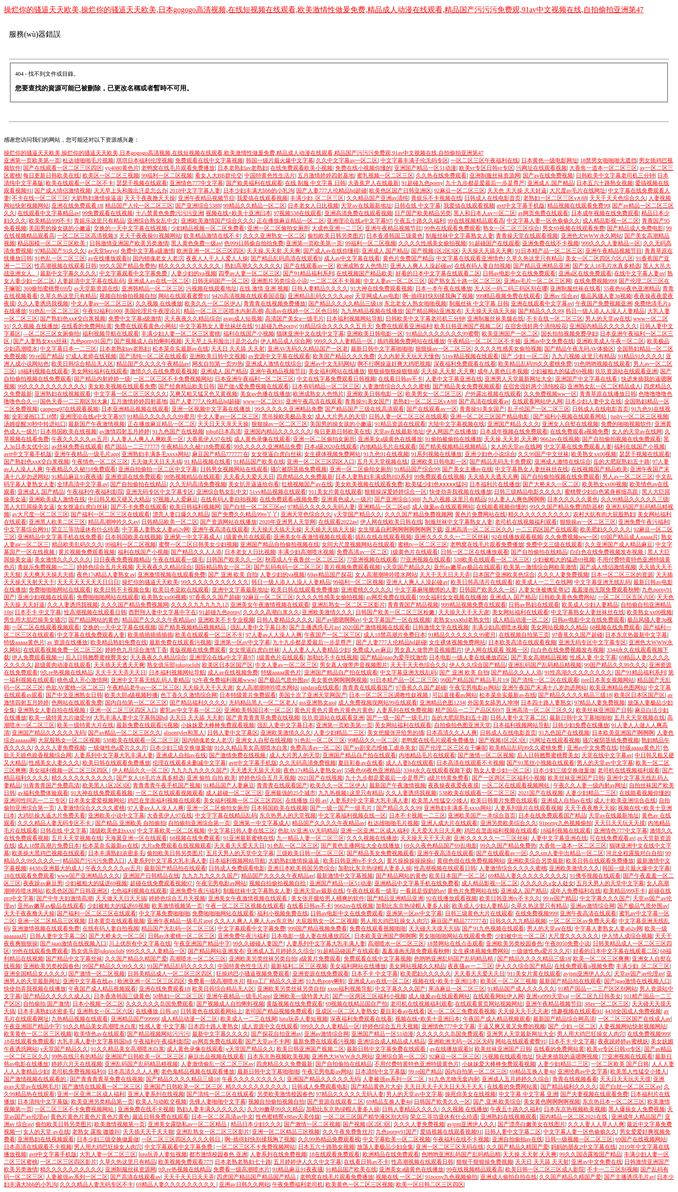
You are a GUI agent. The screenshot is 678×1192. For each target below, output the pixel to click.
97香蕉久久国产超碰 (214, 597)
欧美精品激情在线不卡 (212, 235)
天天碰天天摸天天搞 (434, 928)
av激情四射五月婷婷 (124, 431)
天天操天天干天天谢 (463, 612)
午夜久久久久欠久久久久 (253, 1079)
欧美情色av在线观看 (99, 1034)
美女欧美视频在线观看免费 (122, 386)
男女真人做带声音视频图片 (428, 650)
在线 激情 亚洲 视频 (264, 288)
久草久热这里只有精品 (534, 258)
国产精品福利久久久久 (198, 702)
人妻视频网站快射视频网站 (632, 1026)
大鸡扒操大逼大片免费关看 (51, 815)
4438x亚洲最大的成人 (55, 868)
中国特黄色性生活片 (269, 175)
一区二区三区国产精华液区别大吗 (365, 1116)
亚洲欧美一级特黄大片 (301, 996)
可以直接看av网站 (454, 695)
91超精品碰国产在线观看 (348, 951)
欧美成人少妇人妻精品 (590, 604)
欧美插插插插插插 (150, 635)
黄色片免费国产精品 (408, 258)
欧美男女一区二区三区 (433, 394)
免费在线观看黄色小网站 (145, 326)
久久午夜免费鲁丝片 (348, 1131)
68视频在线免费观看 (614, 627)
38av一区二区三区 (606, 1003)
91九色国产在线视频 (178, 431)
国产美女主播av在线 (467, 469)
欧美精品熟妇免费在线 (118, 642)
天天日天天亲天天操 (223, 424)
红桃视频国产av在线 (307, 484)
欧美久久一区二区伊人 (213, 303)
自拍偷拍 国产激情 (46, 1003)
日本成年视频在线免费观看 (605, 213)
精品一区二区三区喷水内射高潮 (223, 311)
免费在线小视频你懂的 (363, 168)
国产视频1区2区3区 (435, 251)
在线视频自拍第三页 (524, 635)
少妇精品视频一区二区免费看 (207, 228)
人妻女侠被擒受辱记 (543, 589)
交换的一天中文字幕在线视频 (131, 228)
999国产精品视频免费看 (317, 928)
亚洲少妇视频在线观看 (45, 597)
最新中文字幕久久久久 (68, 273)
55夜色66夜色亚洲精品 (632, 288)
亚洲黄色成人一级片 (346, 499)
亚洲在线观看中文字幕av (542, 303)
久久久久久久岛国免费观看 (160, 1003)
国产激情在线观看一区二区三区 (101, 1086)
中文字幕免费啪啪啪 (164, 913)
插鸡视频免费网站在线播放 (411, 341)
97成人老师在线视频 (90, 356)
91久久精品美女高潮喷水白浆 (251, 747)
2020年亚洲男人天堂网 (287, 522)
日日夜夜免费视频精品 (122, 559)
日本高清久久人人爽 (451, 732)
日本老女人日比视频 (313, 205)
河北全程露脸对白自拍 (634, 853)
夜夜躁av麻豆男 (42, 883)
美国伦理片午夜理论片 (152, 311)
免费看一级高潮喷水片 (216, 981)
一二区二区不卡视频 (335, 281)
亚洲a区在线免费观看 (585, 273)
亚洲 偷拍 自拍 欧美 (211, 778)
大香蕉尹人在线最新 (373, 183)
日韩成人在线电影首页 (492, 198)
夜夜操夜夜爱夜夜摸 (453, 785)
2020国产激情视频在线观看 (376, 627)
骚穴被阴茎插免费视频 (298, 469)
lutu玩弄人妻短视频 (303, 1019)
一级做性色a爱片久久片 (117, 747)
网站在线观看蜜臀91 (183, 296)
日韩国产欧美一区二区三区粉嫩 (395, 612)
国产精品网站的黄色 (93, 619)
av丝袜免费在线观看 (76, 446)
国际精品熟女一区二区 (223, 567)
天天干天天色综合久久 (617, 198)
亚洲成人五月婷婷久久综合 (281, 951)
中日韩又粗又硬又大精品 (119, 499)
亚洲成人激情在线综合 (273, 363)
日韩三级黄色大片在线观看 (479, 913)
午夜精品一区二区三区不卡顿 (484, 341)
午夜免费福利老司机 (297, 1184)
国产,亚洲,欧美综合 (497, 1101)
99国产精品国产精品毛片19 (474, 680)
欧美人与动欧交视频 (161, 1101)
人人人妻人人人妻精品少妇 (316, 650)
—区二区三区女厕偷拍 (51, 333)
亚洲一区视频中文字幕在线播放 (211, 409)
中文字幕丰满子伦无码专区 (414, 160)
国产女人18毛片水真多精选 (606, 266)
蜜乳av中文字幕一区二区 (190, 710)
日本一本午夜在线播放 (443, 288)
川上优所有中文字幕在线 (140, 943)
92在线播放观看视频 (517, 537)
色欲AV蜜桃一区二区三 (75, 687)
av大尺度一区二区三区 (40, 514)
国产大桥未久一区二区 (551, 484)
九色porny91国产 (91, 341)
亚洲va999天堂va (547, 996)
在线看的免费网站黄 (86, 326)
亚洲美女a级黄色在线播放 (390, 439)
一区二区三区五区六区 (626, 597)
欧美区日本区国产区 (227, 665)
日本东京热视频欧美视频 (278, 1056)
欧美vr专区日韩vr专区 (486, 168)
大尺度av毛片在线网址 (577, 190)
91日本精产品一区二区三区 (549, 251)
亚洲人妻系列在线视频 (156, 1094)
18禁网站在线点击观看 (455, 943)
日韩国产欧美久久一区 (234, 559)
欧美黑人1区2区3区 (106, 785)
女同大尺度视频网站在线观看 (358, 544)
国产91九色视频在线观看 (493, 928)
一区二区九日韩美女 (595, 996)
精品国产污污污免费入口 (94, 860)
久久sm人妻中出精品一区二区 (566, 853)
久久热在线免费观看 (441, 175)
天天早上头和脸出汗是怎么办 (130, 190)
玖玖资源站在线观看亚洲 (626, 371)
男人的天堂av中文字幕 (605, 763)
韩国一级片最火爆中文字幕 (280, 160)
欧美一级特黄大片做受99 (60, 717)
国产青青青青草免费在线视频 (262, 717)
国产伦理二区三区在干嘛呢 (453, 747)
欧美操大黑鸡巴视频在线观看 (48, 853)
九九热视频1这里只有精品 (350, 793)
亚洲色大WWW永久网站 (591, 235)
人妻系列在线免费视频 (404, 710)
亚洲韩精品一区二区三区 (152, 288)
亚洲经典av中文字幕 (582, 1071)
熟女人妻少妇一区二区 (502, 770)
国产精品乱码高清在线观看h (285, 258)
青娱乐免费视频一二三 (45, 567)
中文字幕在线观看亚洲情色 (470, 258)
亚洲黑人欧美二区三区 (57, 522)
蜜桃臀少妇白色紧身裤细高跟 (602, 491)
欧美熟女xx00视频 (593, 454)
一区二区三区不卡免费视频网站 (172, 379)
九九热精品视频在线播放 (372, 311)
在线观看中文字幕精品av (48, 213)
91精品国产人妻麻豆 (228, 785)
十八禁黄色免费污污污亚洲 (169, 213)
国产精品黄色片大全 (376, 1086)
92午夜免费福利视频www (223, 680)
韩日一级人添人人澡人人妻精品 (605, 311)
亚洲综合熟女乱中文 (152, 220)
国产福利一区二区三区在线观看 (110, 514)
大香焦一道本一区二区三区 (603, 168)
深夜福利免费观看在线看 (465, 363)
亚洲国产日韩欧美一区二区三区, (145, 1056)
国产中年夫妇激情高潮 (64, 898)
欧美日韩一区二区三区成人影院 (544, 1169)
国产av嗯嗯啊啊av (337, 619)
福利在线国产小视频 (248, 333)
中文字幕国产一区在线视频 (396, 619)
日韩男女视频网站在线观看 (234, 469)
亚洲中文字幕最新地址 (240, 589)
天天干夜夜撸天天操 (149, 198)
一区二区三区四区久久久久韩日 (181, 1139)
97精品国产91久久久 (59, 251)
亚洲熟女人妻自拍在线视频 (52, 710)
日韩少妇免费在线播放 (580, 725)
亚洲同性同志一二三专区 (35, 800)
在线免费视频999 (595, 281)
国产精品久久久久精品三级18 (345, 303)
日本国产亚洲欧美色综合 (504, 574)
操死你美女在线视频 (470, 1094)
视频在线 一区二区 (399, 1177)
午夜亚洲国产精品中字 (202, 943)
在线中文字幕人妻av (639, 273)
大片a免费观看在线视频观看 (176, 845)
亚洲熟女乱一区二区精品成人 (604, 386)
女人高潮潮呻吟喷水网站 (386, 574)
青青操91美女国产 (367, 401)
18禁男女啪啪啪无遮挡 (608, 160)
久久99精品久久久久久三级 (635, 499)
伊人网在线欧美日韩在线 (391, 522)
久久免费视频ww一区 (550, 394)
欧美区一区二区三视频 (110, 175)
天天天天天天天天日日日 (88, 582)
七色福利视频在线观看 (139, 891)
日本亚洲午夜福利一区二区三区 (254, 379)
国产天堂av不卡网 (267, 1041)
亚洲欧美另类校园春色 (514, 943)
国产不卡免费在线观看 (139, 507)
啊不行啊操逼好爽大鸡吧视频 (394, 363)
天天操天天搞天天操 (490, 311)
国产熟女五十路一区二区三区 (464, 281)
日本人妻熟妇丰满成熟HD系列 (373, 476)
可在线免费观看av (611, 838)
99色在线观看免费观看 (452, 228)
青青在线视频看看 (574, 1079)
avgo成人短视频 (242, 318)
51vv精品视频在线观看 (470, 356)
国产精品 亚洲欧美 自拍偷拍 (130, 823)
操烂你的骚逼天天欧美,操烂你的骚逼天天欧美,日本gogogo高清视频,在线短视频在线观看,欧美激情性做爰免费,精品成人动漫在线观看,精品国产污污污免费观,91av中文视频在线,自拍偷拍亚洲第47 (324, 10)
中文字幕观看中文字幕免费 (134, 273)
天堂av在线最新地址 (366, 205)
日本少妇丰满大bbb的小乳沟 (258, 190)
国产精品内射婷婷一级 (102, 379)
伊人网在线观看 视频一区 (496, 650)
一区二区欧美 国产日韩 (620, 1064)
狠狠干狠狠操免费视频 (484, 1162)
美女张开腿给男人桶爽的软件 (327, 898)
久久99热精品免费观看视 (329, 1139)
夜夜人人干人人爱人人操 (217, 258)
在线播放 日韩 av (306, 800)
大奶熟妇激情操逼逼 (96, 198)
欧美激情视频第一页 (177, 906)
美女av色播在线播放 (265, 394)
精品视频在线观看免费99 (578, 205)
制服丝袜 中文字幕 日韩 (478, 303)
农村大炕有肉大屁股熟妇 (604, 514)
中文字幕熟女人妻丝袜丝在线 (216, 326)
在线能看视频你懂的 (501, 507)
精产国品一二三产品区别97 (469, 710)
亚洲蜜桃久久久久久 (366, 589)
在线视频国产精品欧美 (364, 273)
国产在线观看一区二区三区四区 (62, 168)
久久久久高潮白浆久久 (271, 612)
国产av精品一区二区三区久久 (124, 732)
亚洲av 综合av (560, 296)
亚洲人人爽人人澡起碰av (421, 266)
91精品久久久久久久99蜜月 (161, 416)
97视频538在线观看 (298, 213)
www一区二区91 (263, 401)
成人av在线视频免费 (233, 672)
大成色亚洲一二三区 (337, 228)
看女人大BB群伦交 (218, 175)
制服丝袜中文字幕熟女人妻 (459, 235)
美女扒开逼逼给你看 (253, 484)
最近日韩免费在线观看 (160, 1116)
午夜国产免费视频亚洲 (603, 303)
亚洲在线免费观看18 (76, 205)
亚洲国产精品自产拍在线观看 (341, 672)
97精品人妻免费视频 (599, 702)
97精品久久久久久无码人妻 (321, 507)
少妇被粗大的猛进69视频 (562, 371)
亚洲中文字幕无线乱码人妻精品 (150, 680)
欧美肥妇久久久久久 (605, 529)
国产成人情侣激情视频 (62, 190)
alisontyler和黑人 (184, 732)
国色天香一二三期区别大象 (74, 401)
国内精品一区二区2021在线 (574, 1116)
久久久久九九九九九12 (199, 604)
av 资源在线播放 (67, 642)
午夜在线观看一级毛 (178, 559)
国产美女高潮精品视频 (539, 657)
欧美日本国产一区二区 (457, 875)
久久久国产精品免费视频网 (418, 514)
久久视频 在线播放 (159, 303)
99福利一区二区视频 (166, 175)
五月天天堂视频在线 (382, 461)
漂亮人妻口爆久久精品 (181, 514)
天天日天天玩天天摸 (619, 823)
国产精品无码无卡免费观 (500, 461)
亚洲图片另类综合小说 (279, 281)
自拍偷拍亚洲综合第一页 (199, 823)
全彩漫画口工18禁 (34, 416)
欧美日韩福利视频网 (195, 507)
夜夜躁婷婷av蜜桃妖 (623, 1041)
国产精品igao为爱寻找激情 (393, 657)
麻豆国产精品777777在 (220, 454)
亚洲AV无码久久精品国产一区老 (307, 348)
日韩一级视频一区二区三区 (579, 1139)
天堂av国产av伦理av (639, 973)
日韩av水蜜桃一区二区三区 (181, 936)
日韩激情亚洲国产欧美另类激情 (129, 243)
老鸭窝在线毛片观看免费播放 (178, 168)
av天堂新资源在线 (96, 288)
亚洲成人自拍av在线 (181, 755)
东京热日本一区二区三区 (613, 1101)
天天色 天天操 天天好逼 (517, 190)
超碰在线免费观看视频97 (162, 883)
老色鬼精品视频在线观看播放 (197, 1071)
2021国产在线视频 (320, 778)
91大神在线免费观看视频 (381, 288)
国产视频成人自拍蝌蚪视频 (148, 341)
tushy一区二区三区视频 (639, 416)
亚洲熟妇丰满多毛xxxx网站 (155, 454)
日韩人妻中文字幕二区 (518, 717)
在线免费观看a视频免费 (579, 431)
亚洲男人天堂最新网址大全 (518, 379)
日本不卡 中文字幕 (38, 612)
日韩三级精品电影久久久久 (528, 491)
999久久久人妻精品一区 (610, 243)
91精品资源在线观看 (400, 424)
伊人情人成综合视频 (627, 936)
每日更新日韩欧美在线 (51, 175)
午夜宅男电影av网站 (474, 687)
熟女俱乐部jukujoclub (173, 665)
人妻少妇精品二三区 (339, 732)
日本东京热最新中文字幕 (636, 635)
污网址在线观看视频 (541, 168)
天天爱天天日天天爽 (436, 830)
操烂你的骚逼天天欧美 (150, 582)
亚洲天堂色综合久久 (306, 514)
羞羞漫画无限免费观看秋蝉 (605, 589)
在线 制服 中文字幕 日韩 (315, 183)
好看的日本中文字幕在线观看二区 (438, 273)
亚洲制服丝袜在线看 (575, 288)
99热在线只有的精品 (76, 1056)
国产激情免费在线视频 (238, 755)
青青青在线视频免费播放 (274, 303)
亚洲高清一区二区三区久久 (479, 529)
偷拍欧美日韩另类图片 (335, 235)
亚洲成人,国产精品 (550, 183)
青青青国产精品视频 (412, 604)
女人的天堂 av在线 (46, 1131)
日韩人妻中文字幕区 (232, 732)
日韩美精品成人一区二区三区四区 (171, 973)
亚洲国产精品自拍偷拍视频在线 (279, 544)
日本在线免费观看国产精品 (552, 815)
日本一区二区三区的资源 (622, 574)
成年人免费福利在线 (575, 891)
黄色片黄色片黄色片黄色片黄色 (333, 710)
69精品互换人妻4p (532, 1071)
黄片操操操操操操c (410, 860)
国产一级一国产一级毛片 (397, 717)
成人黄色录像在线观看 (262, 439)
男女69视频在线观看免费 (573, 228)
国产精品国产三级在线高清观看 (364, 409)
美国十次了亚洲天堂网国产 (313, 695)
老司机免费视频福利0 (78, 1071)
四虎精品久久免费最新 (304, 476)
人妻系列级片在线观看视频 (528, 808)
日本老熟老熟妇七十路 (243, 1162)
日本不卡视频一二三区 (417, 815)
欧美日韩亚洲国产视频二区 (468, 326)
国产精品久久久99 (540, 311)
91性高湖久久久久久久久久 (578, 672)
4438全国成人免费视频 (633, 1011)
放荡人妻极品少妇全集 (385, 1147)
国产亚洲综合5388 (197, 205)
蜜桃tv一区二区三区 (422, 544)
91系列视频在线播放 (436, 454)
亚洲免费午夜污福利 (643, 522)
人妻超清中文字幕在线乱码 (91, 281)
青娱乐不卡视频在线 (436, 198)
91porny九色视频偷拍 (565, 823)
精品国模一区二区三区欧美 (52, 243)
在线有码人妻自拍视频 (482, 266)
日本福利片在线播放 (494, 484)
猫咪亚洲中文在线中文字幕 (310, 333)
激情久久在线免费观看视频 (164, 371)
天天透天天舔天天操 (255, 770)
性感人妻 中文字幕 (593, 657)
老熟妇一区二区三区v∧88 (555, 198)
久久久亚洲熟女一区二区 (274, 235)
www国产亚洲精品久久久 (88, 875)
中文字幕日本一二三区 (68, 348)
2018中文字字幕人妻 (195, 190)
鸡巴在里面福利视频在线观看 (164, 800)
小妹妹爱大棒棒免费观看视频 (217, 725)
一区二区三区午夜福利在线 (484, 160)
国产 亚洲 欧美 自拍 (233, 574)
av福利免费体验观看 (42, 793)
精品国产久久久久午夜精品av (152, 363)
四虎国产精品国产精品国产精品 (257, 1177)
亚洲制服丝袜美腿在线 (495, 318)
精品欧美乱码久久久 (77, 544)
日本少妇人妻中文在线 (593, 401)
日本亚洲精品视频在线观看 (135, 409)
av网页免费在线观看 (543, 213)
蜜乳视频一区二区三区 (385, 175)
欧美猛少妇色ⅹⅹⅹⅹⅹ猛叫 (436, 484)
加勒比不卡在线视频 (332, 657)
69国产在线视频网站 (640, 1139)
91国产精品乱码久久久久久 (181, 966)
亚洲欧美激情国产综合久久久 (217, 220)
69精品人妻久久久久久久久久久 (527, 875)
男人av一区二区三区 (627, 476)
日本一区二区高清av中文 (222, 1116)
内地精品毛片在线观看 (388, 446)
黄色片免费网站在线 (480, 514)
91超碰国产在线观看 (494, 243)
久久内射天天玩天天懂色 (409, 356)
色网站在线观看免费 (76, 702)
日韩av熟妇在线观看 (533, 604)
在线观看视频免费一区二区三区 (62, 650)
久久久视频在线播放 (372, 838)
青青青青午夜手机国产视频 (167, 785)
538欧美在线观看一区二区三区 (491, 559)
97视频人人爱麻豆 (175, 499)
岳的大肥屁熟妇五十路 (621, 461)
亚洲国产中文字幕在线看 (587, 379)
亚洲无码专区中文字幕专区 (160, 491)
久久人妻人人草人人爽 (596, 1124)
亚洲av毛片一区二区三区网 (537, 281)
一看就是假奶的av (422, 891)
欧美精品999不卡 (50, 220)
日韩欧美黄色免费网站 (567, 597)
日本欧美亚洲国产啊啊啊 (623, 732)
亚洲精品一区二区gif (383, 507)
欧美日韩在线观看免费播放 (305, 589)
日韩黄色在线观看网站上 (211, 1011)
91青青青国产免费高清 (51, 785)
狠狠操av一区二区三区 (443, 348)
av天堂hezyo (103, 251)
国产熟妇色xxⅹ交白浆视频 (72, 318)
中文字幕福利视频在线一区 (352, 815)
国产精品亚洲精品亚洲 (541, 266)
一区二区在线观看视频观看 (46, 627)
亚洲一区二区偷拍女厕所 (278, 228)
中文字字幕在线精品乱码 (226, 815)
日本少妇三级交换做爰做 (181, 747)
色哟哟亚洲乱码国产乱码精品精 (454, 958)
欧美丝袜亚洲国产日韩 (604, 710)
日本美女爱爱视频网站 (96, 800)
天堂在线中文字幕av (606, 755)
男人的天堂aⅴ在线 (607, 318)
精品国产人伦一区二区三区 (139, 205)
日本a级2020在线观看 (330, 446)
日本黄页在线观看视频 (116, 921)
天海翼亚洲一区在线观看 (136, 838)
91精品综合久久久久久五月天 (335, 326)
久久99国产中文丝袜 (543, 454)
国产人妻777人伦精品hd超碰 (331, 190)
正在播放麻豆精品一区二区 (290, 220)
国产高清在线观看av (484, 401)
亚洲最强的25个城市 (290, 793)
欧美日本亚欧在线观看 (181, 589)
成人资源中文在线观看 (270, 1026)
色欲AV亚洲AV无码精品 (308, 830)
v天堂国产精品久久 (358, 514)
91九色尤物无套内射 (453, 1079)
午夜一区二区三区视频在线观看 (244, 906)
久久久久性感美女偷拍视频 (432, 243)
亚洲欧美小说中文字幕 (116, 815)
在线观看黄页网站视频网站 (489, 1003)
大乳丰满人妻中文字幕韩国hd (130, 717)
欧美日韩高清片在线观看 (482, 582)
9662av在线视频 (559, 439)
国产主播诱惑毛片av (314, 627)
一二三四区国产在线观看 (547, 529)
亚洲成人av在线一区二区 (158, 281)
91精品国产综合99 (416, 469)
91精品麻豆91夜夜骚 (76, 476)
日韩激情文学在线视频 (440, 627)
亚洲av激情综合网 (592, 906)
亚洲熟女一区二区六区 (105, 1011)
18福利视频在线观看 (42, 371)
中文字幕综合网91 (26, 529)
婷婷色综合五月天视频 (105, 567)
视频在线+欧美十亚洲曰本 (238, 213)
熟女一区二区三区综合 (511, 228)
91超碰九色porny (422, 183)
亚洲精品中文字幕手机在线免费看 (59, 537)
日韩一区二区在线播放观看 (474, 552)
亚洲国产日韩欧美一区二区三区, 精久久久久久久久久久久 (216, 1086)
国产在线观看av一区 (308, 266)
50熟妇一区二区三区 (178, 996)
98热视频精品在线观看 (192, 476)
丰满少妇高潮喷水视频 (306, 552)
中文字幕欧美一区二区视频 (171, 830)
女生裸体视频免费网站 (332, 454)
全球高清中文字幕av (82, 484)
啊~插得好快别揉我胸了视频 (438, 296)
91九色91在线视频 (386, 454)
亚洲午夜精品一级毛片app (86, 454)
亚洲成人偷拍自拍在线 (508, 1177)
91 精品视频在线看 (207, 461)
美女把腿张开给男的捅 (395, 732)
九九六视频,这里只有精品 (583, 356)
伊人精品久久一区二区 (140, 770)
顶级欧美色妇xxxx (112, 830)
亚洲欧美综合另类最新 (535, 860)
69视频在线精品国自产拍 (356, 1003)
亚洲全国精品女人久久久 (35, 973)
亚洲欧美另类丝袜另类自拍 (263, 958)
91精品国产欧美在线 (259, 461)
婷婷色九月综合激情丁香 (136, 650)
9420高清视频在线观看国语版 (248, 296)
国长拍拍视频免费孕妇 (569, 333)
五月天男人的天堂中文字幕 (240, 853)
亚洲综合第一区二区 (400, 1056)
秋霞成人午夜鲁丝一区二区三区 (304, 559)
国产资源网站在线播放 (228, 522)
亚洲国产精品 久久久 (513, 424)
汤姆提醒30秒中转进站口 (35, 424)
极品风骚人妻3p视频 (606, 296)
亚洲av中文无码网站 (329, 363)
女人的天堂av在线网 (637, 431)
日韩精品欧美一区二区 (169, 522)
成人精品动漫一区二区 (520, 619)
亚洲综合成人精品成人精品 (391, 1041)
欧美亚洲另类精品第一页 (102, 1101)
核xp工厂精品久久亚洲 (275, 981)
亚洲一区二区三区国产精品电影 (490, 416)
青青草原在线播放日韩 (608, 394)
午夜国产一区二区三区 (332, 635)
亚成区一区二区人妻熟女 (346, 1011)
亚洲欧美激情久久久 (327, 612)
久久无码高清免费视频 (198, 484)
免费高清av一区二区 (362, 552)
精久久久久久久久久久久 (190, 266)
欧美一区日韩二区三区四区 (430, 1184)
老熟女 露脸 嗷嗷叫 (96, 1131)
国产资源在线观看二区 (335, 1101)
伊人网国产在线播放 (451, 431)
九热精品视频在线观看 (79, 1019)
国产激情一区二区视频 (486, 755)
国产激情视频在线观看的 (35, 1079)
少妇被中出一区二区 (520, 936)
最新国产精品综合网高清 (564, 1019)
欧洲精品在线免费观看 (391, 1154)
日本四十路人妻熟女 (546, 702)
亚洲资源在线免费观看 (133, 476)
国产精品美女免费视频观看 (466, 386)
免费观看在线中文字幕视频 (209, 160)
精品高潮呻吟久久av (113, 522)
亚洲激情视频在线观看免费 (171, 574)
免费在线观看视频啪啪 (377, 928)
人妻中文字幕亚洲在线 (454, 379)
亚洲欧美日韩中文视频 (217, 356)
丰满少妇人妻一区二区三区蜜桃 (180, 333)
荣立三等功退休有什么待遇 (85, 529)
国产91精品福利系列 (308, 273)
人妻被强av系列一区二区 (394, 1079)
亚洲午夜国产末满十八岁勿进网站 (544, 687)
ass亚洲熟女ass (317, 702)
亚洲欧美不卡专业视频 (226, 619)
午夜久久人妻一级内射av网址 (589, 785)
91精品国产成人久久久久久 (521, 988)
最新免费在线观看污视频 (180, 642)
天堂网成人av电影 (377, 296)
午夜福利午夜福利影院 (95, 491)
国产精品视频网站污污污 (158, 1034)
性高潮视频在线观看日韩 (65, 266)
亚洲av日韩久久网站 (244, 1184)
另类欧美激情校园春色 (285, 1094)
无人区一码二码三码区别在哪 (511, 288)
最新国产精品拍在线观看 (175, 868)
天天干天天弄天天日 (120, 672)
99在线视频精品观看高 (476, 220)
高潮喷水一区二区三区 (396, 943)
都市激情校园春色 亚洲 (218, 1154)
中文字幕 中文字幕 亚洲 (528, 1094)
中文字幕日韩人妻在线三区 (241, 830)
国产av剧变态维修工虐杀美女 (379, 747)
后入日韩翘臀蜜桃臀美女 (96, 657)
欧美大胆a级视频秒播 (131, 695)
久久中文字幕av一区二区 (347, 160)
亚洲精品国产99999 (135, 1019)
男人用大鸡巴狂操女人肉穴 (394, 921)
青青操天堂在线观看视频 (527, 235)
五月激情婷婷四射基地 (326, 175)
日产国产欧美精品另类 (423, 213)
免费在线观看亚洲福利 (403, 326)
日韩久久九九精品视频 (518, 921)
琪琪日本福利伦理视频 (144, 160)
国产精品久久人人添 (196, 552)
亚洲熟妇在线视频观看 (62, 394)
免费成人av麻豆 (371, 650)
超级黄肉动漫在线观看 (62, 665)
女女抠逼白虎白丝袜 (276, 454)
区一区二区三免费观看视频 (461, 1011)
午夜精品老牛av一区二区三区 (143, 687)
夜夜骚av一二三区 (470, 966)
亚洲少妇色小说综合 (490, 454)
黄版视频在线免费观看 (198, 650)
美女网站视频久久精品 (559, 627)
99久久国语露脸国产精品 (590, 1154)
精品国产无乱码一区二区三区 (178, 928)
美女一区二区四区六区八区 (599, 258)
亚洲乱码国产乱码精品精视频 (544, 665)
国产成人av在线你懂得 (331, 251)
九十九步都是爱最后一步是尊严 (485, 183)
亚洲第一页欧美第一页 (32, 160)
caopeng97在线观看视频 (69, 409)
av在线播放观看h (109, 258)
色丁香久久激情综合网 (189, 695)
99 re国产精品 (46, 356)
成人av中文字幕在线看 (352, 258)
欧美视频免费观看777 (185, 1162)
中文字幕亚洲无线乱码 (602, 582)
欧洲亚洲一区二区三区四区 (210, 251)
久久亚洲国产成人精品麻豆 (619, 544)
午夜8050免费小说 (567, 943)
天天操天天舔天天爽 (486, 251)
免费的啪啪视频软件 (626, 424)
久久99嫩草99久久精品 (275, 1109)
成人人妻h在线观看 (410, 763)
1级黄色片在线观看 (247, 537)
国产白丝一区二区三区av (254, 507)
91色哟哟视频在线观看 (602, 363)
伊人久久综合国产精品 (477, 665)
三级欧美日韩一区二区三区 (310, 853)
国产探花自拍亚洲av (276, 1034)
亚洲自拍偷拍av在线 (517, 1139)
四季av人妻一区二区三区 (249, 273)
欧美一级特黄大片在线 (85, 725)
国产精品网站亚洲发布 (433, 311)
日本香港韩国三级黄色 (394, 235)
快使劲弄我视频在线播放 (460, 491)
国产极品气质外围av (283, 680)
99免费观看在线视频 (107, 213)
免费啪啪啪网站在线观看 (60, 589)
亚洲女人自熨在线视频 (570, 424)
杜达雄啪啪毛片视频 (88, 160)
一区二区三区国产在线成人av (634, 1019)
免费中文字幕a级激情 (147, 251)
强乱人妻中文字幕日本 (258, 627)
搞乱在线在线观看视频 (383, 537)
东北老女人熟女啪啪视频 (415, 303)
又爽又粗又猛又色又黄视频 (203, 394)
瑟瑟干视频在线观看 (141, 183)
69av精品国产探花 (329, 574)
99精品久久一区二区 (372, 740)
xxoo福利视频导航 (349, 988)
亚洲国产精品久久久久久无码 (48, 732)
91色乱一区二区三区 (59, 258)
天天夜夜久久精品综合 (192, 318)
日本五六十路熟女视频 (604, 183)
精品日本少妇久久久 (256, 1124)
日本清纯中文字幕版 (380, 1071)
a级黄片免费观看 (320, 958)
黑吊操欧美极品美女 (287, 416)
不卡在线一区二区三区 (40, 198)
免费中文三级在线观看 (554, 544)
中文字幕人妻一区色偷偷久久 (543, 220)
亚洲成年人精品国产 (636, 1116)
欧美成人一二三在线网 (544, 582)
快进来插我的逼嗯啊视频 (567, 1056)
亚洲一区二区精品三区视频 (51, 921)
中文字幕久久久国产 (605, 898)
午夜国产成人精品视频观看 (102, 988)
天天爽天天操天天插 (48, 574)
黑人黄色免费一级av (196, 243)
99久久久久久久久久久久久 (51, 386)
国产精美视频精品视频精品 (453, 446)
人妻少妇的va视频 (193, 273)
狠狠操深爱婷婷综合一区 (395, 491)
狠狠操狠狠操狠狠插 (393, 371)
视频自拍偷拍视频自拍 (127, 296)
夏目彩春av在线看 (360, 763)
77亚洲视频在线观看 (372, 559)
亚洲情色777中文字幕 (196, 183)
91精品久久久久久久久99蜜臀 (442, 333)
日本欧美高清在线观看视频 (522, 642)
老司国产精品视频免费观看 (279, 1011)
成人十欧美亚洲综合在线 (625, 800)
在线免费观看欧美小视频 (301, 168)
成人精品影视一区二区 (610, 220)
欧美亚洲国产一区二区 (510, 333)
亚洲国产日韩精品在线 (151, 875)
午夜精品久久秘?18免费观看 (196, 446)
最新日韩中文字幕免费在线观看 (387, 1049)
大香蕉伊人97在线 (209, 439)
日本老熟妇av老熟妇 (243, 168)
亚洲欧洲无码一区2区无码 (460, 1041)
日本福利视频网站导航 (354, 318)
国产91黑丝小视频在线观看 (540, 763)
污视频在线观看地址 (211, 288)
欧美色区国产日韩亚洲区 (400, 190)
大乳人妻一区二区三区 (108, 1154)
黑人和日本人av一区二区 (484, 213)
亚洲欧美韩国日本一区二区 (258, 710)
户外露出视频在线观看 (493, 394)
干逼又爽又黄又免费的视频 (511, 1026)
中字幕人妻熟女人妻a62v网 (155, 529)
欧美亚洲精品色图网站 (617, 687)
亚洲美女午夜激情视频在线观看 (313, 537)
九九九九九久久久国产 (199, 770)
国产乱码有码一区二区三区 (288, 567)
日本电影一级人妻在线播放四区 (468, 657)
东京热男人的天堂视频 (287, 815)
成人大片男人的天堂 (340, 416)
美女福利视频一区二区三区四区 (69, 770)
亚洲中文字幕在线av (88, 981)
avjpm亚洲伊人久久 (587, 973)
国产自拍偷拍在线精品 (138, 484)
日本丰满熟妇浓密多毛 (116, 853)
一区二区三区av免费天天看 (582, 921)
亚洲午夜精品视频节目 (206, 198)
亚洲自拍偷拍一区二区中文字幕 (157, 469)
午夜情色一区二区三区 (100, 461)
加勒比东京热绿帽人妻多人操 (375, 868)
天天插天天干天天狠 (148, 1131)
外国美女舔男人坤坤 (493, 702)
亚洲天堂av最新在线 (318, 891)
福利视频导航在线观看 (110, 333)
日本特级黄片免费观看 (247, 695)
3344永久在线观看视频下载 (437, 770)
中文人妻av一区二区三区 (394, 281)
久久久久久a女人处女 (546, 883)
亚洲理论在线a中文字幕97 (359, 220)
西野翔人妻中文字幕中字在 (162, 612)
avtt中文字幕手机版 (521, 205)
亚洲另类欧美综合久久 (508, 823)
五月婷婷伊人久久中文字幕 (307, 1162)
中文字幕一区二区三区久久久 (130, 394)
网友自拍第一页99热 (217, 363)
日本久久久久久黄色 (572, 499)
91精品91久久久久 (640, 356)
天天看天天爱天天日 (248, 476)
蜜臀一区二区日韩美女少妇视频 (198, 544)
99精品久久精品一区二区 (254, 205)
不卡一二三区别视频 (612, 1169)
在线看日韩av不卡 (400, 379)
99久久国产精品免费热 (127, 266)
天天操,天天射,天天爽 (273, 251)
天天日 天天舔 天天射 (238, 348)
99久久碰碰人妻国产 (258, 943)
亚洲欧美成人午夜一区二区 (610, 341)
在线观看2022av (337, 522)
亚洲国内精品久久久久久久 (603, 326)
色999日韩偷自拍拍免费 (253, 243)
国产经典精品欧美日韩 (186, 386)
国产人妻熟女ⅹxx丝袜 (40, 341)
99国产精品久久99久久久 (615, 665)
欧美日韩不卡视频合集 (122, 589)
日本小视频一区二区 (98, 1003)
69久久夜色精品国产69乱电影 (440, 845)
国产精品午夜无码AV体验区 (579, 348)
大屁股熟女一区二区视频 (69, 740)
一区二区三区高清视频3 (86, 235)
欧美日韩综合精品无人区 (82, 363)
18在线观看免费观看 (29, 875)
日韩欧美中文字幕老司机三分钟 (615, 175)
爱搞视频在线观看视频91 (451, 1131)
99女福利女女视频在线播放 (453, 597)
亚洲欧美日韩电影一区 (375, 333)
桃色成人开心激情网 (82, 680)
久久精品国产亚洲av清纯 (377, 198)
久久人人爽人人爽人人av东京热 (253, 921)
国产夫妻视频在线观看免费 (594, 1094)
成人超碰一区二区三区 (234, 793)
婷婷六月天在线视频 (76, 1064)
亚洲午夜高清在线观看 (314, 401)
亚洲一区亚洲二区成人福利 (374, 830)
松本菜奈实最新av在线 (181, 348)
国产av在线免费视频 (548, 175)
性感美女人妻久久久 (54, 763)
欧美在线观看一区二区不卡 (79, 183)
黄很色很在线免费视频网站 (471, 860)
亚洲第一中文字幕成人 (192, 537)
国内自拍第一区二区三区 (136, 702)
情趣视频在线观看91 (576, 1011)
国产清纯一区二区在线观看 (153, 356)
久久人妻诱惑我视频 (42, 303)
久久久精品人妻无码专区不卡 (54, 823)
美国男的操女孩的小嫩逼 (60, 228)
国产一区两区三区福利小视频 (508, 778)
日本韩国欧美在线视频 (68, 431)
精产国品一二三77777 (131, 446)
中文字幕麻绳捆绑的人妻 (426, 589)
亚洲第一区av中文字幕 (242, 642)
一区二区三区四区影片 (68, 1162)
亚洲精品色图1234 (442, 702)
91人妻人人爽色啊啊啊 (516, 499)
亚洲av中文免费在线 (549, 341)
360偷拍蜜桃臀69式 (47, 288)
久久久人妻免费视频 (563, 574)
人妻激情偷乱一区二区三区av (217, 1064)
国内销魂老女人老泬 (158, 258)
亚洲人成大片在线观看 (449, 823)
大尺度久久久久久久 (573, 936)
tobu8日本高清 (223, 431)
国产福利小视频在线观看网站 (570, 416)
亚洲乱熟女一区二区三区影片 (348, 604)
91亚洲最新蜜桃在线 (248, 838)
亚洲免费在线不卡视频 (550, 243)
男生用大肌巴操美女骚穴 (35, 619)
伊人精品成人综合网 (285, 341)
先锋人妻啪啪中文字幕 (217, 1101)
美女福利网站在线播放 (336, 371)
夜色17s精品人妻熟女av (106, 574)
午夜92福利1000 (102, 311)
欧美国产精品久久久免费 (344, 356)
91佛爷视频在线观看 (595, 875)
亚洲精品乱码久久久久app (320, 296)
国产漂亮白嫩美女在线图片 (531, 1124)
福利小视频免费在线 (282, 913)
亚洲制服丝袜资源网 (494, 175)
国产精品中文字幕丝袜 (74, 958)
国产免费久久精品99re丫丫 (244, 514)
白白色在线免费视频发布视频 (607, 552)
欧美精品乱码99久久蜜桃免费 (535, 363)
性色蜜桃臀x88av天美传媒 (288, 1116)
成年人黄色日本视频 (502, 371)
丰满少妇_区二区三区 (317, 198)
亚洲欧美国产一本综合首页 (482, 815)
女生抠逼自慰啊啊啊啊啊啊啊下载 (400, 529)
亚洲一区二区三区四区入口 (321, 461)
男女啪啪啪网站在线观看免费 (455, 936)
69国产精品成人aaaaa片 (630, 537)
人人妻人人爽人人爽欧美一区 (147, 439)
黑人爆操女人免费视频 (636, 1109)
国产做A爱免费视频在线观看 (254, 386)
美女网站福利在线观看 (99, 371)
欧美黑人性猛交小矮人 (440, 800)
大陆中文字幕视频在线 (456, 424)
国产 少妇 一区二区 (525, 356)
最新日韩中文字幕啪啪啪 (382, 348)
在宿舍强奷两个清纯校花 (536, 326)
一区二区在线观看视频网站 (516, 785)
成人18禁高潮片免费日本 (394, 635)
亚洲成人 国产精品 (513, 597)
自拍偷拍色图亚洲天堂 (462, 725)
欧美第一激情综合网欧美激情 (540, 567)
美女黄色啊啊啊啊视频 (339, 680)
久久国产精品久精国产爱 (136, 958)
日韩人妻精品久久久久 (319, 288)
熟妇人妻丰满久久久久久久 (210, 1109)
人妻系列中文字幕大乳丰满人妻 (113, 755)
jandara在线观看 (319, 687)
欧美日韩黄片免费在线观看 (504, 800)
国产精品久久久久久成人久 (57, 996)
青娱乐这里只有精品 (99, 220)
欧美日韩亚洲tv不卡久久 (353, 860)
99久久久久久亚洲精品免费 (289, 409)
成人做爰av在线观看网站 (443, 507)
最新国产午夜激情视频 (96, 424)
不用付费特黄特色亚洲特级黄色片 (416, 1064)
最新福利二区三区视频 (299, 966)
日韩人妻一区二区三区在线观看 (408, 416)
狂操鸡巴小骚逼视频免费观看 (253, 973)
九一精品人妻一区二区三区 (310, 838)
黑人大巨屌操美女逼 (29, 507)
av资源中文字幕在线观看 (279, 356)
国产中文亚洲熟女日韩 (74, 695)
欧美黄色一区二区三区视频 (38, 1034)
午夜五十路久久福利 (419, 220)
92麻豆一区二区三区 (459, 190)
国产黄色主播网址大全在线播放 (361, 845)
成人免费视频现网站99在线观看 (377, 702)
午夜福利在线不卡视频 (461, 1139)
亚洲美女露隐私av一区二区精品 (188, 1124)
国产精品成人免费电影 (635, 228)
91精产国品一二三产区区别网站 (597, 988)
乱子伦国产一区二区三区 (539, 409)
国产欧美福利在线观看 (254, 183)
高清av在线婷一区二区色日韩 (301, 311)
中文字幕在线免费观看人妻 (578, 446)
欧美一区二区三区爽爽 (601, 958)
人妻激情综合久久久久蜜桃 (396, 386)
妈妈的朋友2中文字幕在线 (583, 1147)
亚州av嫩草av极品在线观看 (467, 567)
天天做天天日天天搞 (156, 461)
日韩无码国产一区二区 (220, 281)
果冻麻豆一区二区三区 (456, 988)
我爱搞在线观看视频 (262, 198)
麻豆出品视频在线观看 (216, 1056)
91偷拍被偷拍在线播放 (453, 439)
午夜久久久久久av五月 (79, 439)
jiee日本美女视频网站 (607, 680)
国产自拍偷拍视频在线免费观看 (621, 439)
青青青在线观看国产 (367, 687)
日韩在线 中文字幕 (417, 205)
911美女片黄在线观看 (335, 491)
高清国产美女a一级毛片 (294, 318)
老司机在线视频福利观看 (526, 522)
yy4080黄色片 (122, 168)
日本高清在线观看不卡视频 (470, 763)
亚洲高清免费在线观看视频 (358, 213)
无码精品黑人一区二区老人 (263, 702)
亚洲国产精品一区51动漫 (425, 168)
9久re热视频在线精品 (66, 672)
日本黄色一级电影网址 (549, 160)
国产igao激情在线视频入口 (73, 943)
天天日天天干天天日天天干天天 (444, 1086)
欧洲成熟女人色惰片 (362, 266)
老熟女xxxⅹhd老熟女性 (461, 619)
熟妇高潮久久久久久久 (253, 266)
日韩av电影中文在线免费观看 (519, 273)
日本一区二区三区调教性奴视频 (389, 695)
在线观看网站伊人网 (537, 401)
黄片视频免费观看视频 (86, 552)
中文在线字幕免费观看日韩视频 (336, 379)
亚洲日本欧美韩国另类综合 (301, 868)
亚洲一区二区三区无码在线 (450, 1147)
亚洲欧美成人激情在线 (57, 499)
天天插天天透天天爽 (493, 476)
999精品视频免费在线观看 (508, 296)
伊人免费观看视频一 (37, 657)
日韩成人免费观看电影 (237, 868)
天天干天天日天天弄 (445, 574)
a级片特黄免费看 (448, 778)
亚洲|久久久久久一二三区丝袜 (451, 537)
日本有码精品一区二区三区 (326, 386)
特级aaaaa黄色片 (24, 642)
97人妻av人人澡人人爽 (274, 635)
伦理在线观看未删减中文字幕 (189, 763)
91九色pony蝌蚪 (325, 981)
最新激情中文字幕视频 (344, 875)
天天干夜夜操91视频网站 (150, 235)
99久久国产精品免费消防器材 (566, 507)
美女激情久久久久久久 (62, 559)
